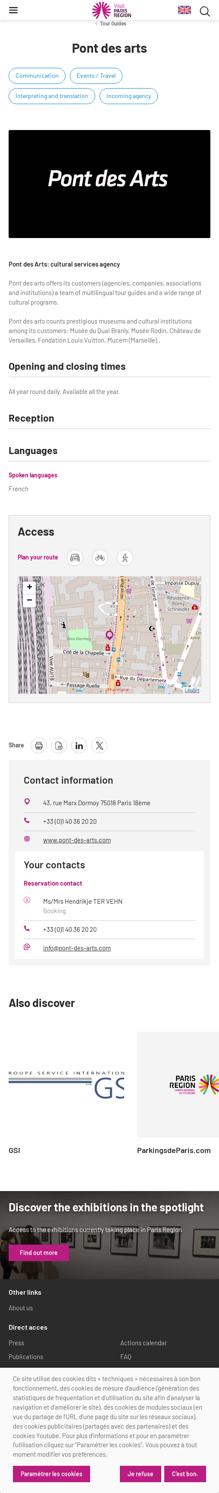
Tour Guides (113, 23)
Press (16, 1343)
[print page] (39, 745)
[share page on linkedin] (79, 745)
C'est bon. (185, 1473)
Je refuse (140, 1473)
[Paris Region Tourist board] (111, 10)
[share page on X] (99, 745)
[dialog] (109, 1430)
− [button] (29, 600)
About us (21, 1308)
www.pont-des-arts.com (77, 840)
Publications (26, 1356)
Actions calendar (143, 1343)
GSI (14, 1150)
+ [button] (29, 587)
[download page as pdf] (59, 745)
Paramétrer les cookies (51, 1473)
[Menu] (13, 10)
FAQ (125, 1356)
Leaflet (192, 690)
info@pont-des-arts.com (77, 948)
